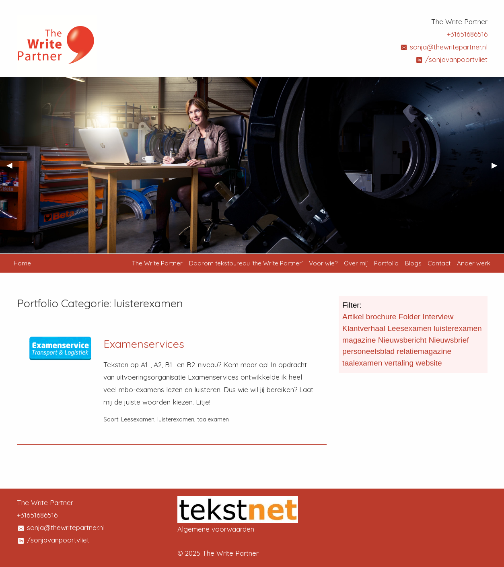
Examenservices (143, 344)
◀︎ (12, 168)
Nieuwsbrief (449, 340)
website (429, 363)
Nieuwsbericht (402, 340)
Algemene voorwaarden (215, 529)
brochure (381, 316)
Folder (409, 316)
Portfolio (386, 263)
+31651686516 (467, 34)
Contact (439, 263)
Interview (438, 316)
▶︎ (498, 168)
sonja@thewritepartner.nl (444, 47)
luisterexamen (175, 419)
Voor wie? (323, 263)
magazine (359, 340)
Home (22, 263)
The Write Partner (157, 263)
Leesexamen (137, 419)
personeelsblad (368, 351)
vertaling (399, 363)
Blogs (413, 263)
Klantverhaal (363, 328)
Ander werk (473, 263)
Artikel (353, 316)
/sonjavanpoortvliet (451, 59)
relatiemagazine (424, 351)
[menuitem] (157, 263)
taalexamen (213, 419)
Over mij (356, 263)
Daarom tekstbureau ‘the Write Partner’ (246, 263)
